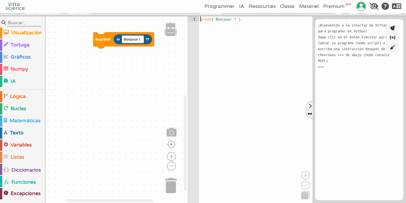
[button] (171, 29)
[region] (93, 109)
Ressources (262, 6)
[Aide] (385, 6)
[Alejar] (305, 185)
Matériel (309, 6)
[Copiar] (305, 195)
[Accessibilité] (373, 6)
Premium (337, 6)
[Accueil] (15, 6)
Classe (287, 6)
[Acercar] (305, 175)
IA (241, 6)
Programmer (219, 6)
